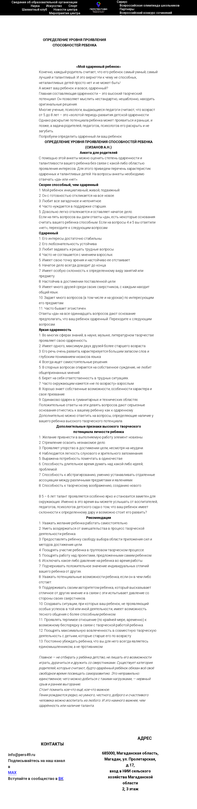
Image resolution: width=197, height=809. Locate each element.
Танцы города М (132, 20)
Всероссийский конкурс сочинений (146, 13)
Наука (35, 6)
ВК (60, 778)
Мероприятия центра (64, 13)
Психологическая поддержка (142, 16)
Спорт (72, 6)
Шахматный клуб (34, 9)
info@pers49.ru (21, 754)
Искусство (54, 6)
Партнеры (127, 9)
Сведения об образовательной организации (44, 2)
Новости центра (65, 9)
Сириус (122, 2)
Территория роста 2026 (168, 20)
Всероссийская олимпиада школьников (149, 5)
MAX (12, 772)
